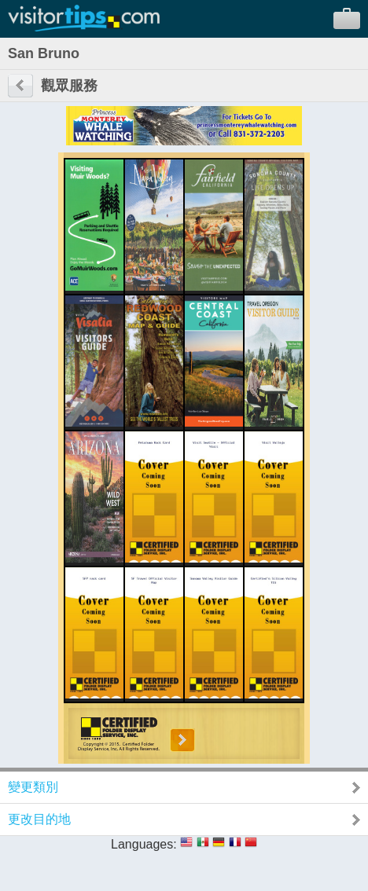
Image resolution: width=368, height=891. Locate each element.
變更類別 (33, 787)
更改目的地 (39, 819)
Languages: (144, 844)
